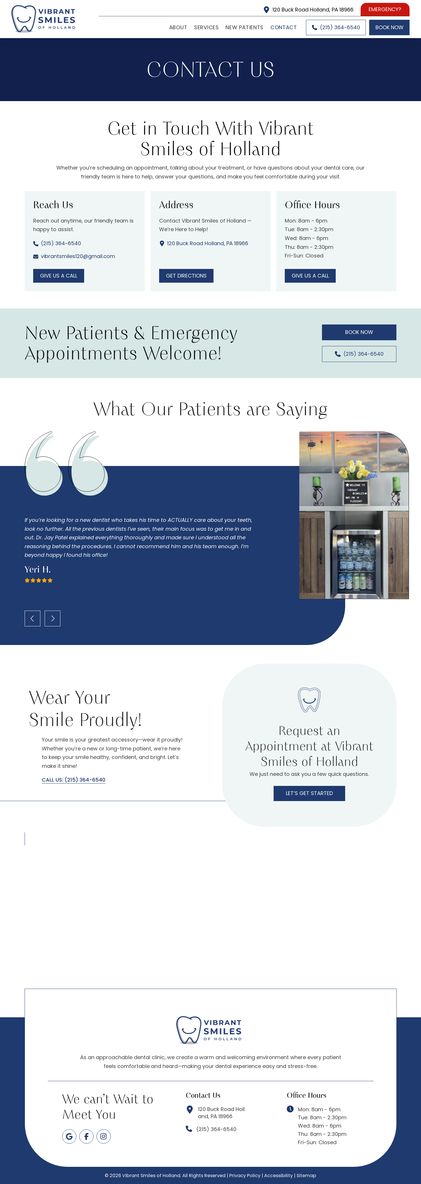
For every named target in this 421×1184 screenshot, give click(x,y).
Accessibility (278, 1175)
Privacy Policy (244, 1175)
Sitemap (306, 1175)
